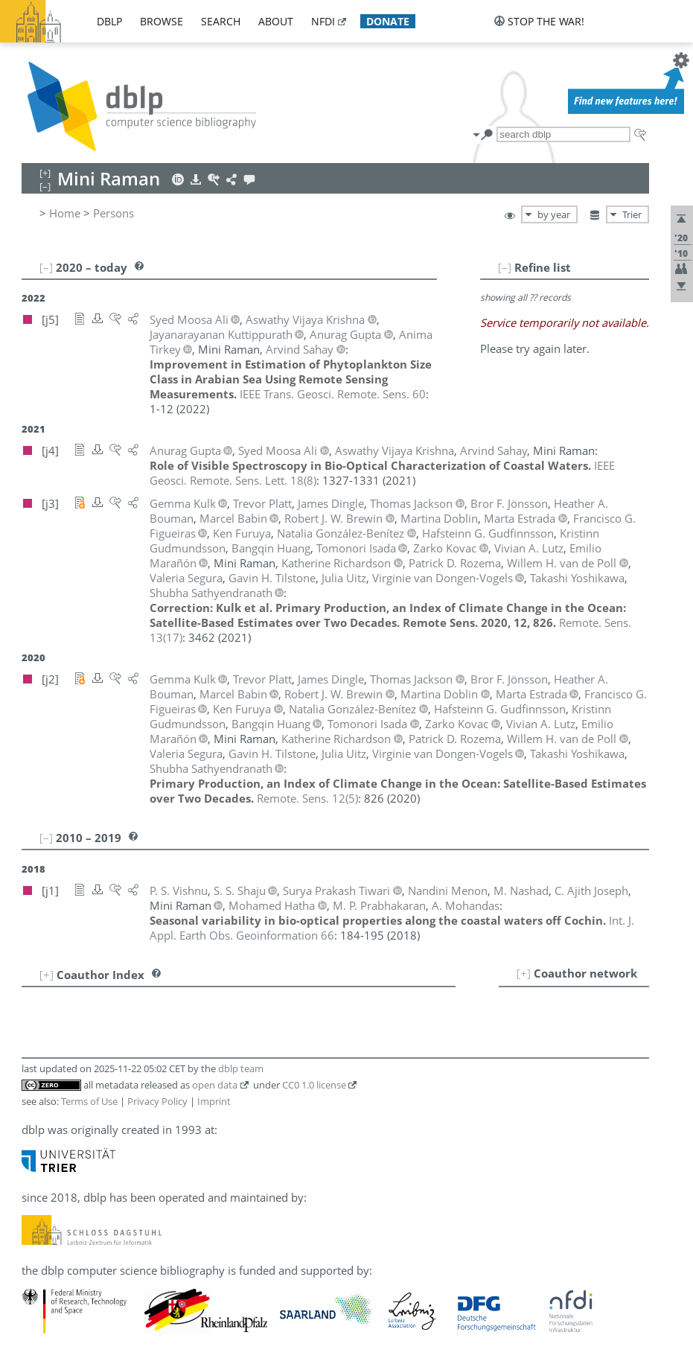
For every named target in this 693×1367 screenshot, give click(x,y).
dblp (109, 21)
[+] (524, 973)
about (275, 21)
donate (387, 21)
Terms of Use (89, 1101)
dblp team (241, 1068)
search (220, 21)
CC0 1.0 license (314, 1085)
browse (161, 21)
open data (214, 1085)
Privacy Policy (157, 1101)
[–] (504, 267)
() (307, 798)
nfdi (323, 21)
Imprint (214, 1101)
